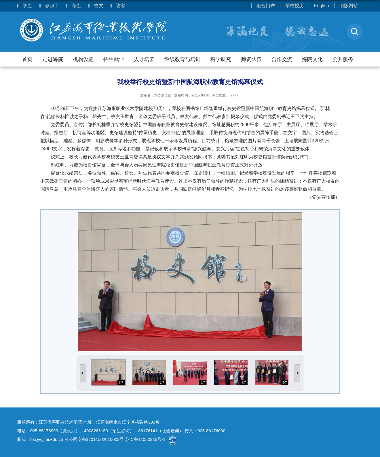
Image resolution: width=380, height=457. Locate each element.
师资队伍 (251, 59)
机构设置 (83, 59)
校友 (98, 5)
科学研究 (220, 59)
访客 (120, 5)
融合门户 (265, 5)
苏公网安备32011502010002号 (94, 439)
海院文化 (312, 59)
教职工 (52, 5)
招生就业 (113, 59)
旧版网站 (348, 5)
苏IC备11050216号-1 (146, 439)
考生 (76, 5)
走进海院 (52, 59)
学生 (27, 5)
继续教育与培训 (182, 59)
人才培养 (144, 59)
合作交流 (281, 59)
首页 (27, 59)
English (321, 5)
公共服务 (342, 59)
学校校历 (294, 5)
